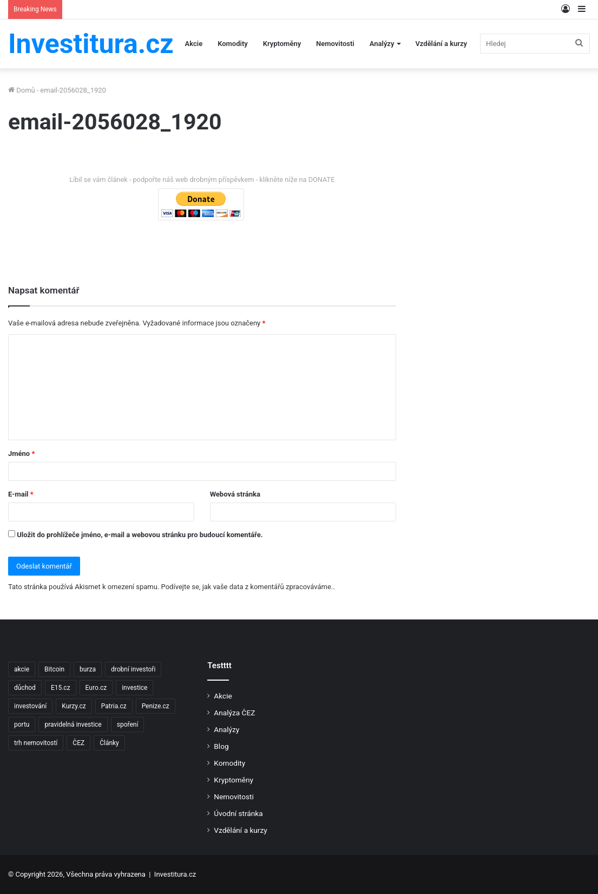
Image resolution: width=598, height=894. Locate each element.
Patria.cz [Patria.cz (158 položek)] (114, 706)
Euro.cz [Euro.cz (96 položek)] (96, 687)
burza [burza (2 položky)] (88, 669)
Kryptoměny (282, 44)
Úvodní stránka (238, 813)
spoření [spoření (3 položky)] (128, 724)
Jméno (21, 453)
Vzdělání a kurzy (441, 44)
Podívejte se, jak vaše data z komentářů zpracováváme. (247, 587)
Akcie (194, 44)
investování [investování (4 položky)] (30, 706)
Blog (221, 746)
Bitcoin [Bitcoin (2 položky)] (54, 669)
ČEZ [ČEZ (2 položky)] (78, 743)
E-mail (21, 494)
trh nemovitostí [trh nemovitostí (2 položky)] (35, 743)
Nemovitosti (335, 44)
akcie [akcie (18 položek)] (21, 669)
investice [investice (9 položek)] (134, 687)
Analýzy (382, 44)
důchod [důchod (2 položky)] (25, 687)
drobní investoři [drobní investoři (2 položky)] (133, 669)
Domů (21, 90)
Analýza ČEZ (234, 712)
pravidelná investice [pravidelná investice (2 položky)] (72, 724)
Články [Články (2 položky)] (109, 743)
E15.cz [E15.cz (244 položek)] (60, 687)
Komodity (233, 44)
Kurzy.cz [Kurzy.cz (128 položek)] (74, 706)
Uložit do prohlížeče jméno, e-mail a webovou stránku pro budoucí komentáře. (139, 535)
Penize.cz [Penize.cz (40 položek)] (155, 706)
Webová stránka (235, 494)
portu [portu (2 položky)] (21, 724)
